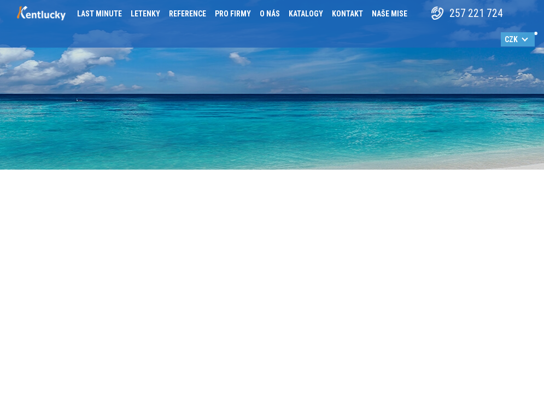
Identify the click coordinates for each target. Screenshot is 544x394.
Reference (187, 13)
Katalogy (306, 13)
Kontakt (347, 13)
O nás (270, 13)
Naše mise (389, 13)
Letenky (145, 13)
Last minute (99, 13)
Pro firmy (233, 13)
